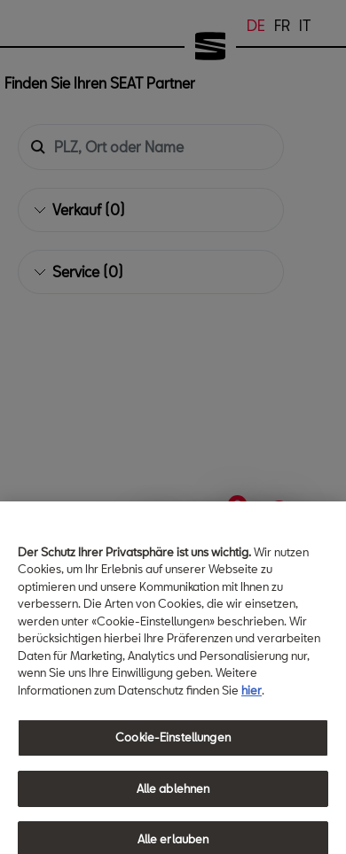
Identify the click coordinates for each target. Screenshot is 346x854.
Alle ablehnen (173, 811)
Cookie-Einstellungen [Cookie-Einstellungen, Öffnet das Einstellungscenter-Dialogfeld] (173, 760)
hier (251, 712)
